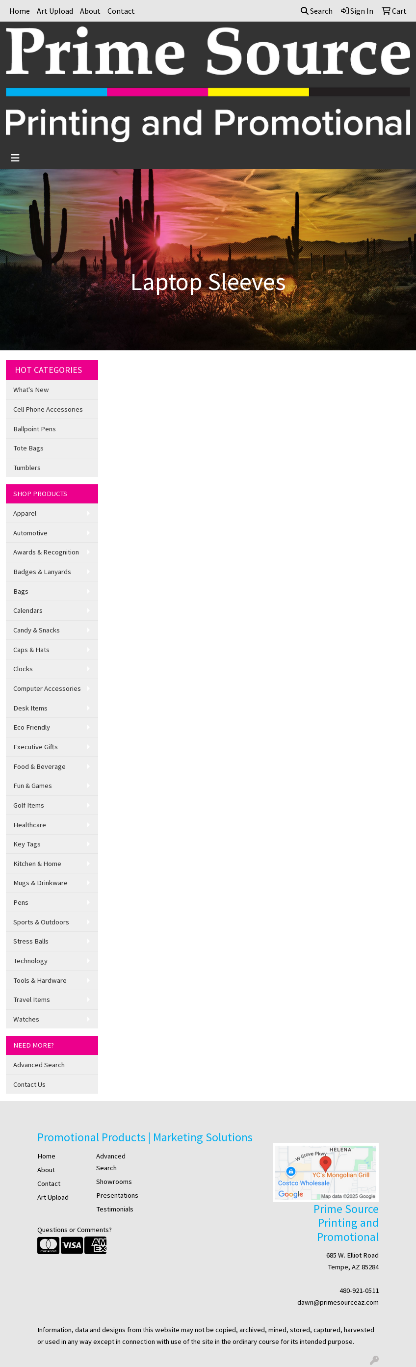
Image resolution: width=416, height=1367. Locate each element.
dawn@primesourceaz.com (338, 1302)
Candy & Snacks (36, 630)
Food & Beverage (39, 766)
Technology (30, 960)
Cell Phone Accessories (48, 409)
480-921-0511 (359, 1290)
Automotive (30, 532)
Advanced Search (39, 1064)
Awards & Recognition (46, 552)
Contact (121, 11)
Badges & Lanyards (42, 571)
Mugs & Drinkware (40, 882)
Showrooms (114, 1181)
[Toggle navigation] (15, 158)
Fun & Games (32, 785)
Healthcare (29, 824)
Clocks (23, 668)
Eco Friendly (31, 727)
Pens (20, 902)
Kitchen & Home (37, 863)
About (90, 11)
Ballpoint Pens (34, 428)
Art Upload (55, 11)
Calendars (28, 610)
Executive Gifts (35, 746)
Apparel (24, 513)
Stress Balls (31, 941)
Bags (20, 591)
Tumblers (27, 467)
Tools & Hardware (40, 980)
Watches (26, 1019)
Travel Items (31, 999)
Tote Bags (28, 448)
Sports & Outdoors (41, 922)
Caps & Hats (31, 649)
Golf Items (28, 805)
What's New (31, 389)
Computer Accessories (47, 688)
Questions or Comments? (74, 1229)
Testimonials (114, 1209)
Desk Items (30, 708)
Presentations (117, 1195)
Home (19, 11)
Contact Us (29, 1084)
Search (317, 11)
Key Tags (27, 844)
